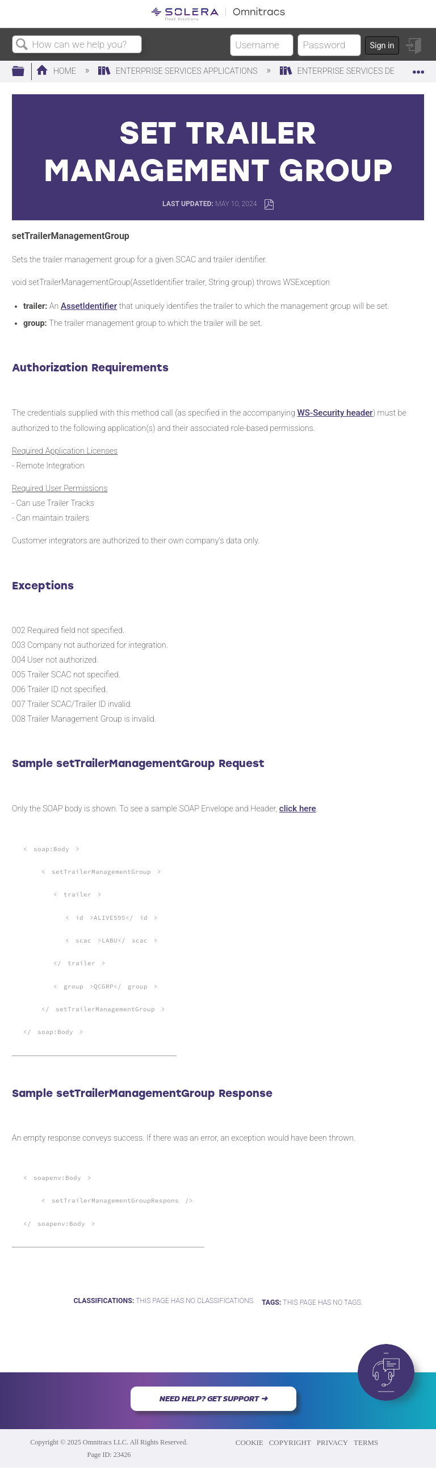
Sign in (382, 46)
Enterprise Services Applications (178, 71)
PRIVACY (332, 1442)
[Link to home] (218, 14)
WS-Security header (335, 413)
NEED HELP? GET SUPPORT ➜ (213, 1398)
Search (22, 45)
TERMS (366, 1442)
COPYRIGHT (290, 1442)
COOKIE (249, 1442)
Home (57, 71)
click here (297, 808)
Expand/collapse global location (418, 68)
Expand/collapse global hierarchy (25, 72)
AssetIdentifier (89, 306)
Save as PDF (269, 204)
